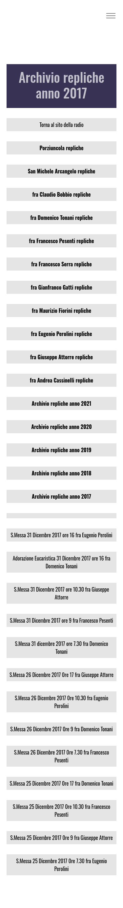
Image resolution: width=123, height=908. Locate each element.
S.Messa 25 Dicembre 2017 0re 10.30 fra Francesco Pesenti (61, 810)
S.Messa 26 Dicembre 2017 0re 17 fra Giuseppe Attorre (61, 675)
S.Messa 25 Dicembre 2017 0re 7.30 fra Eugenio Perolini (61, 865)
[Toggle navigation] (110, 15)
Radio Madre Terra (28, 16)
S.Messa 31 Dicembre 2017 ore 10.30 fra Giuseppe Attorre (61, 593)
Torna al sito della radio (61, 125)
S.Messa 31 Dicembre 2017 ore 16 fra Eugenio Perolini (61, 535)
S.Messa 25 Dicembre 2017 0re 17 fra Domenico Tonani (61, 783)
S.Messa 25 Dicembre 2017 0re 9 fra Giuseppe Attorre (61, 838)
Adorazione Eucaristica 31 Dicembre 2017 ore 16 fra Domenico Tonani (62, 562)
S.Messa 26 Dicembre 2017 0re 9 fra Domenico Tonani (61, 729)
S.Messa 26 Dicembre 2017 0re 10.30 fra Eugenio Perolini (61, 702)
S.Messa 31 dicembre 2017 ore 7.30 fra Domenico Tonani (61, 647)
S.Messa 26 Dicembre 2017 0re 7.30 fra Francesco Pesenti (61, 756)
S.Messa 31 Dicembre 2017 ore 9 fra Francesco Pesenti (61, 620)
